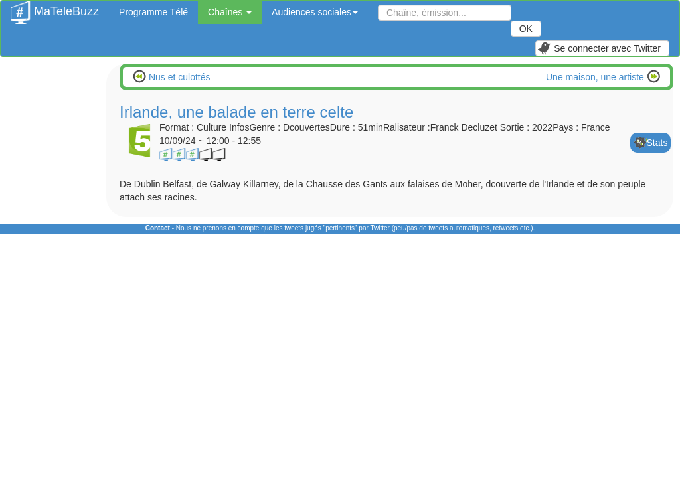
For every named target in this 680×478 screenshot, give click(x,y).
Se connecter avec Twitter (599, 48)
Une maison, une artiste (596, 77)
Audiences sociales (315, 12)
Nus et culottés (178, 77)
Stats (657, 142)
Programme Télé (153, 12)
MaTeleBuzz (55, 7)
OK (526, 28)
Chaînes (230, 12)
